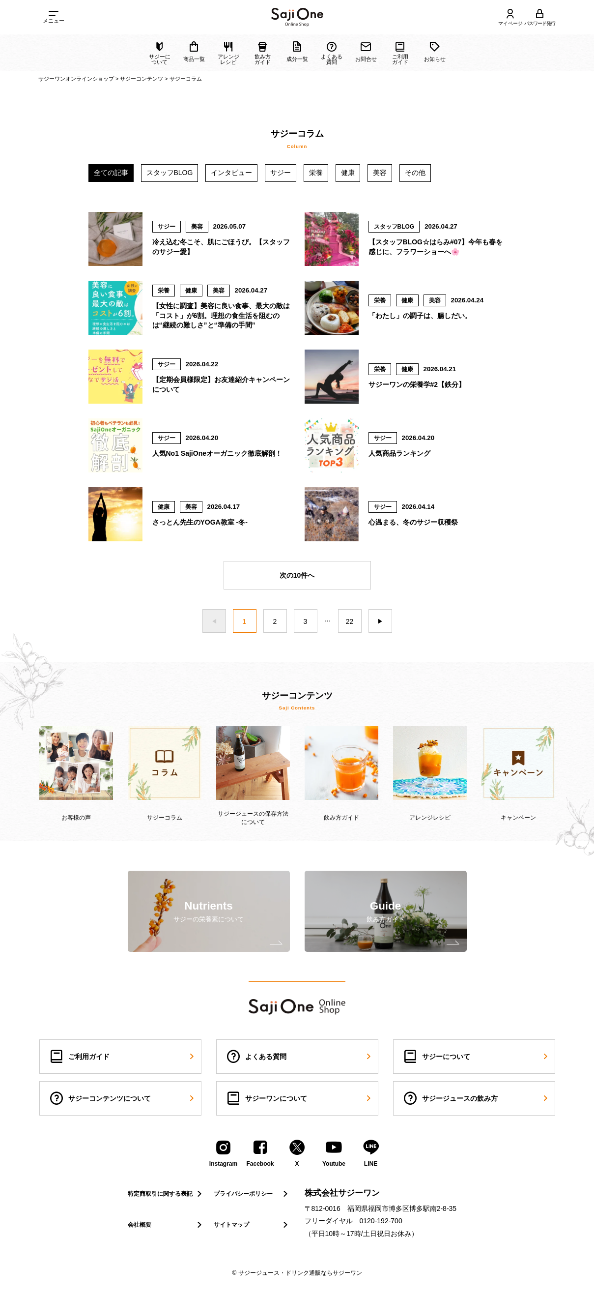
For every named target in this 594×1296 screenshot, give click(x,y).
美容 (380, 173)
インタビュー (231, 173)
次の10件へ (297, 575)
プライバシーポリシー (252, 1193)
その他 (415, 173)
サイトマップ (252, 1224)
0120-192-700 (381, 1221)
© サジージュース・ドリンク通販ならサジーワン (297, 1272)
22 (350, 621)
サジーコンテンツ (141, 79)
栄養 (316, 173)
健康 (348, 173)
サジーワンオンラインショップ (76, 79)
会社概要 (166, 1224)
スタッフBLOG (169, 173)
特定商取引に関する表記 (166, 1193)
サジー (280, 173)
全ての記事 (111, 173)
